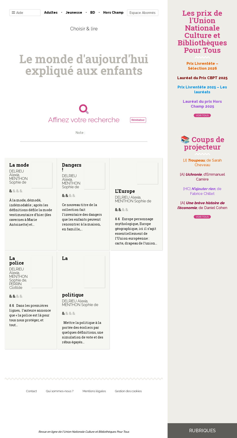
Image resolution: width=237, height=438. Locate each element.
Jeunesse (74, 12)
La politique (73, 276)
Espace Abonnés (143, 13)
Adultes (51, 12)
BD (92, 12)
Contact (31, 391)
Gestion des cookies (128, 391)
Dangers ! (71, 167)
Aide (17, 13)
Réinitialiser (138, 120)
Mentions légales (94, 391)
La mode (19, 165)
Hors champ (113, 12)
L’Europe (125, 191)
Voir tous (202, 115)
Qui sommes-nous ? (59, 391)
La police (16, 260)
